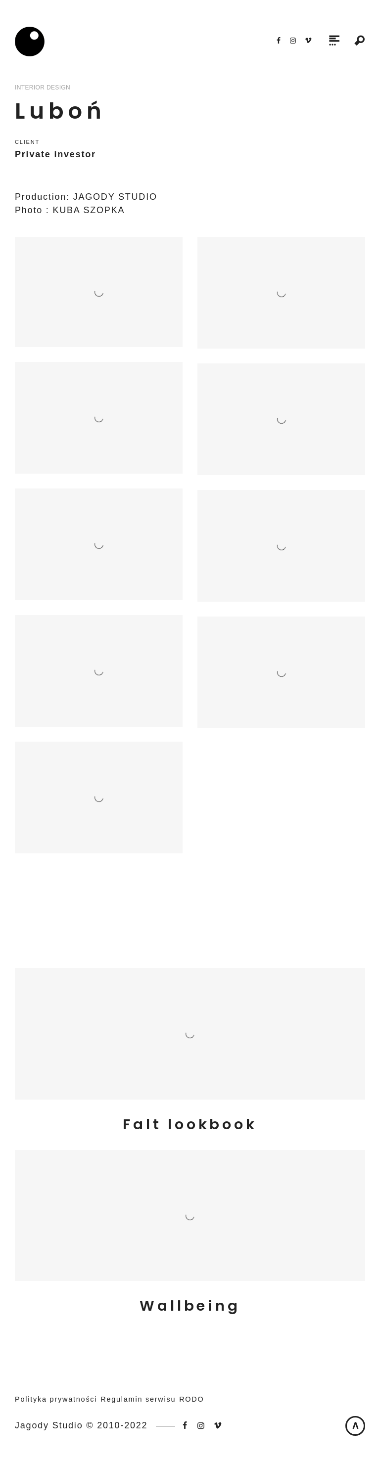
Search (359, 41)
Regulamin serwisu (138, 1399)
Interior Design (42, 87)
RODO (191, 1399)
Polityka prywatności (56, 1399)
